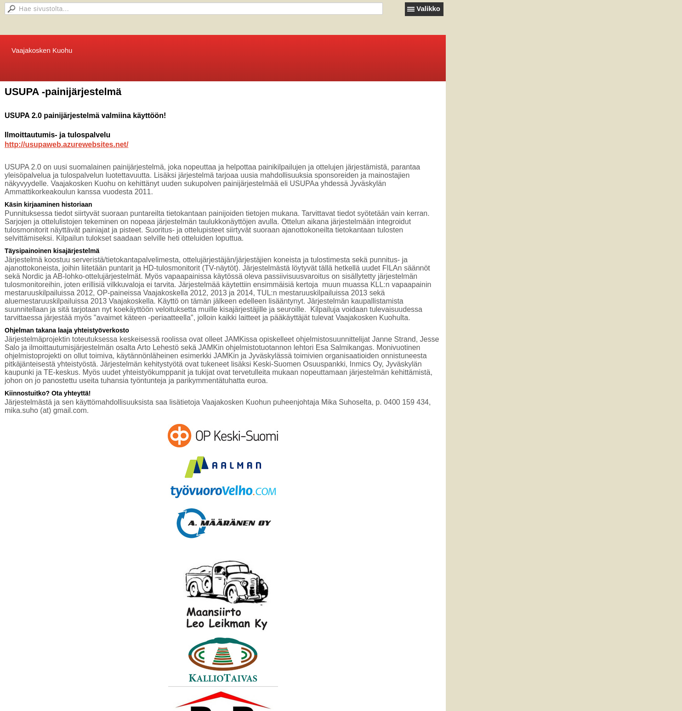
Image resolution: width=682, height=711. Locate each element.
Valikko (428, 8)
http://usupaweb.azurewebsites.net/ (66, 144)
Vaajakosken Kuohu (41, 50)
